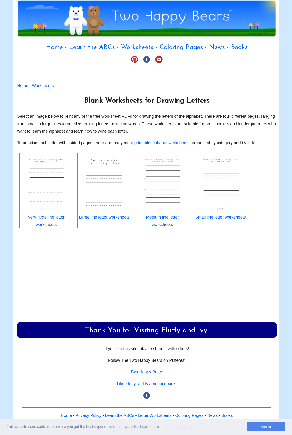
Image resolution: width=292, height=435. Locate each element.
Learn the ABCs (92, 47)
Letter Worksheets (155, 415)
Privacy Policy (88, 415)
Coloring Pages (181, 47)
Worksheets (137, 47)
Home (54, 47)
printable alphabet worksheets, (162, 142)
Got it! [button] (266, 427)
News (217, 47)
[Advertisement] (147, 273)
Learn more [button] (149, 427)
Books (239, 47)
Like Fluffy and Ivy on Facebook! (147, 383)
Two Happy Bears (146, 372)
